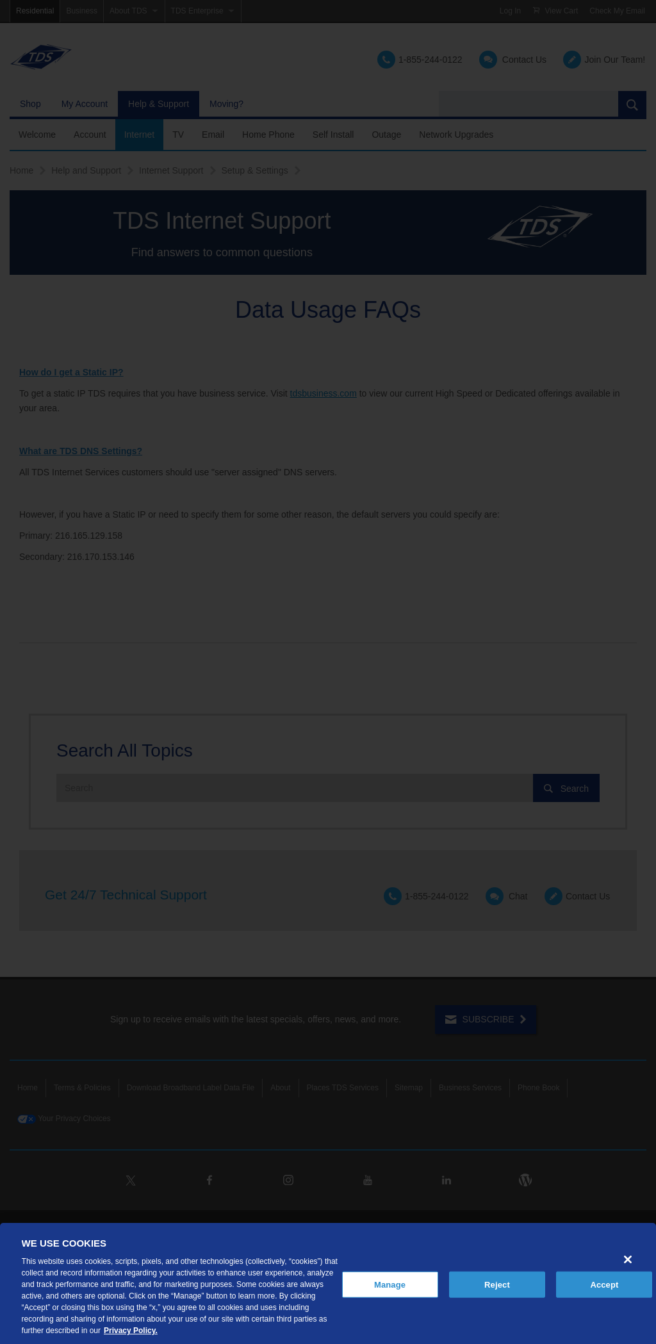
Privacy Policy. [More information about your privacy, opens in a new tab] (131, 1330)
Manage (390, 1284)
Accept (604, 1284)
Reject (497, 1284)
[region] (328, 1283)
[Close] (628, 1259)
